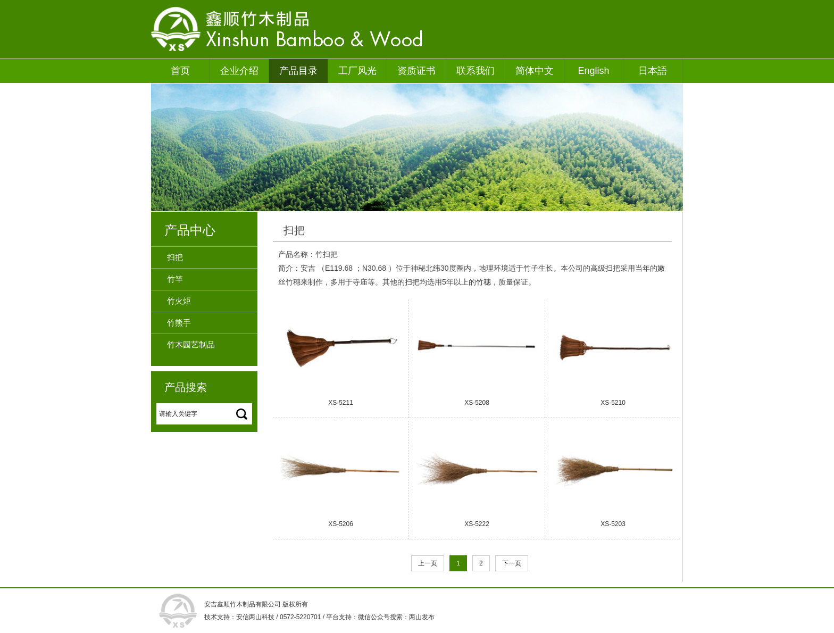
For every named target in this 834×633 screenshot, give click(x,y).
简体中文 (534, 70)
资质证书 (416, 70)
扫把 (175, 257)
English (593, 70)
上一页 (427, 563)
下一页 (511, 563)
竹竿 (175, 279)
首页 (180, 70)
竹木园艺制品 (191, 344)
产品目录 (298, 70)
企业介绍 (239, 70)
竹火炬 (179, 300)
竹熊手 (179, 322)
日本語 (652, 70)
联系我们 (475, 70)
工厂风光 (357, 70)
